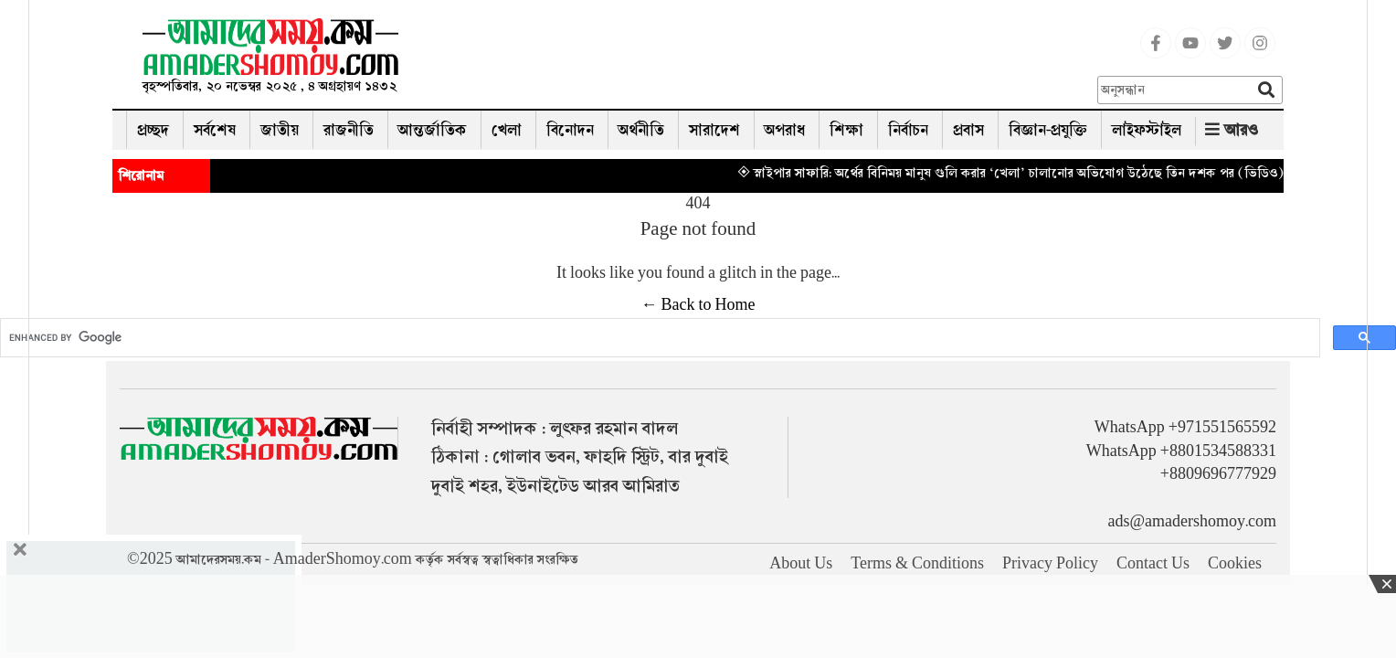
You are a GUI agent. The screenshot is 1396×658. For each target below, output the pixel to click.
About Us (800, 564)
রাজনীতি (348, 130)
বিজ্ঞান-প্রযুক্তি (1048, 130)
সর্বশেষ (215, 130)
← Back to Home (698, 305)
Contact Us (1153, 564)
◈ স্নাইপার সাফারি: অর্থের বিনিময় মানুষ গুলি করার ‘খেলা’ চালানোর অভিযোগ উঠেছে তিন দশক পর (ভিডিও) (1027, 173)
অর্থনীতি (641, 130)
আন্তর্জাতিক (432, 130)
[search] (658, 338)
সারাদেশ (714, 130)
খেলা (507, 130)
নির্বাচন (908, 130)
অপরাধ (785, 130)
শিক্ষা (846, 130)
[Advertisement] (755, 59)
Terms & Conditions (917, 564)
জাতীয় (279, 130)
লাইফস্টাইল (1146, 130)
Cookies (1235, 564)
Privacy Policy (1050, 564)
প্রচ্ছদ (153, 130)
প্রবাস (968, 130)
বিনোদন (570, 130)
